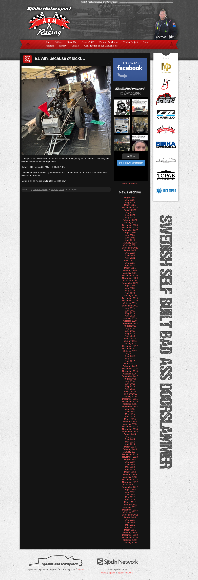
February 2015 (130, 421)
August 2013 (130, 459)
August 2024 (130, 210)
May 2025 (130, 202)
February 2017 (130, 366)
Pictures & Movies (108, 42)
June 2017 (130, 356)
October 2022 (130, 245)
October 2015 (130, 404)
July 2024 (130, 212)
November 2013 (130, 457)
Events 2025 (88, 42)
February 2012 (130, 504)
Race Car (72, 42)
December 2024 (130, 207)
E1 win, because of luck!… (60, 58)
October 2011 (130, 512)
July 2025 (130, 200)
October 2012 (130, 484)
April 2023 (130, 240)
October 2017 (130, 351)
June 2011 (130, 522)
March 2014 (130, 446)
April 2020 (130, 293)
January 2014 (130, 452)
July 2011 (130, 520)
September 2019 (130, 305)
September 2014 (130, 431)
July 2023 (130, 235)
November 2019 (130, 300)
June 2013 (130, 464)
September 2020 (130, 283)
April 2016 (130, 389)
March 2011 (130, 530)
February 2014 (130, 449)
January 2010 (130, 542)
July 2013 (130, 462)
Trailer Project (130, 42)
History (62, 45)
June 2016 (130, 384)
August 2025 (130, 197)
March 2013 (130, 472)
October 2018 (130, 321)
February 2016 (130, 394)
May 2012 (130, 497)
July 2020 (130, 288)
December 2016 (130, 368)
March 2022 (130, 260)
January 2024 (130, 222)
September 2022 (130, 248)
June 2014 (130, 439)
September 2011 (130, 515)
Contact (75, 45)
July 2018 (130, 328)
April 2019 (130, 316)
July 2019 (130, 308)
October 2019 (130, 303)
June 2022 (130, 255)
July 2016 (130, 381)
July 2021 (130, 263)
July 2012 (130, 492)
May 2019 (130, 313)
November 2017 (130, 348)
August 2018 (130, 326)
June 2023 (130, 237)
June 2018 (130, 331)
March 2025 (130, 205)
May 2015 (130, 414)
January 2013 (130, 477)
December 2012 (130, 479)
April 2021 (130, 265)
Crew (145, 42)
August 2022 (130, 250)
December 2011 (130, 509)
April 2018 (130, 336)
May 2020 (130, 290)
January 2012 (130, 507)
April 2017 (130, 361)
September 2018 (130, 323)
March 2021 (130, 268)
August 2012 (130, 489)
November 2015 (130, 401)
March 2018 (130, 338)
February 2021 (130, 270)
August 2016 (130, 378)
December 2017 (130, 346)
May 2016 (130, 386)
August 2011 (130, 517)
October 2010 (130, 540)
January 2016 (130, 396)
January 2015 (130, 424)
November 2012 (130, 482)
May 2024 (130, 217)
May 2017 (130, 358)
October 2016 (130, 373)
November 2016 (130, 371)
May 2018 (130, 333)
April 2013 (130, 469)
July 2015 (130, 409)
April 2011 (130, 527)
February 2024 (130, 220)
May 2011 (130, 525)
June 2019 (130, 310)
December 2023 (130, 225)
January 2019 (130, 318)
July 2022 (130, 253)
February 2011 (130, 532)
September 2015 (130, 406)
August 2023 (130, 232)
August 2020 (130, 285)
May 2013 (130, 467)
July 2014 (130, 436)
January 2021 (130, 273)
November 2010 (130, 537)
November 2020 (130, 278)
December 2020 (130, 275)
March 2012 (130, 502)
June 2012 (130, 494)
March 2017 (130, 363)
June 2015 (130, 411)
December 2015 (130, 399)
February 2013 (130, 474)
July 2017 (130, 353)
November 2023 (130, 227)
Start (48, 42)
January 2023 (130, 242)
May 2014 (130, 441)
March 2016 (130, 391)
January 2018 (130, 343)
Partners (50, 45)
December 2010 (130, 535)
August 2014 (130, 434)
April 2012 (130, 499)
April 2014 (130, 444)
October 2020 (130, 280)
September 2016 (130, 376)
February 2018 (130, 341)
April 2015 (130, 416)
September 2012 (130, 487)
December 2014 (130, 426)
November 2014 (130, 429)
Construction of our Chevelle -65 (101, 45)
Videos (58, 42)
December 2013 (130, 454)
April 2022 (130, 258)
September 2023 (130, 230)
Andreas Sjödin (40, 189)
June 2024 (130, 215)
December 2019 (130, 298)
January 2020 (130, 295)
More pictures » (129, 183)
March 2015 (130, 419)
